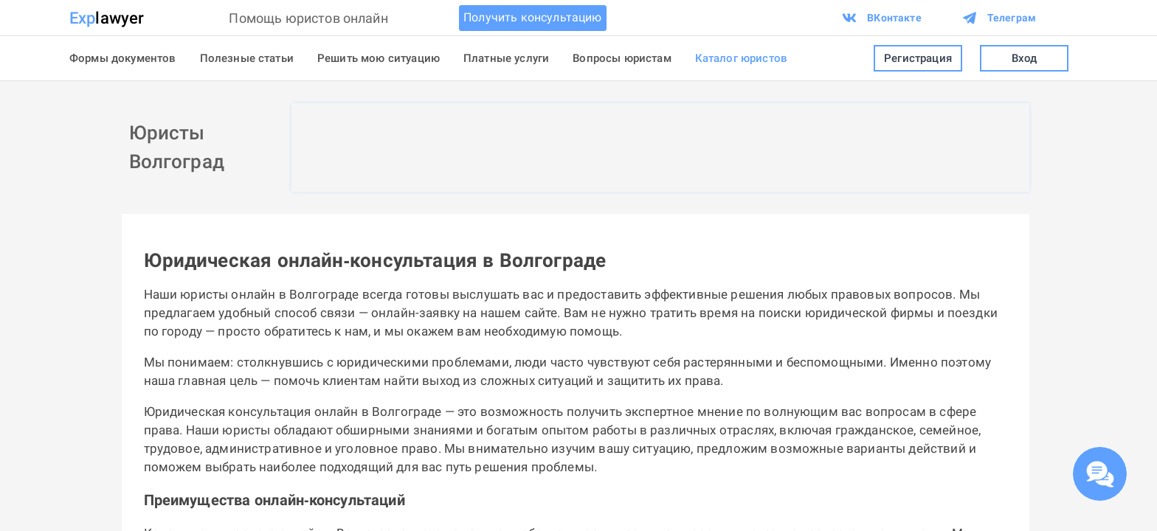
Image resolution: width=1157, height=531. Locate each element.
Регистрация (918, 58)
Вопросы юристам (622, 58)
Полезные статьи (247, 58)
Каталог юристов (741, 58)
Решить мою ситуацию (378, 58)
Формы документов (122, 58)
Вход (1024, 58)
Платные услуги (506, 58)
